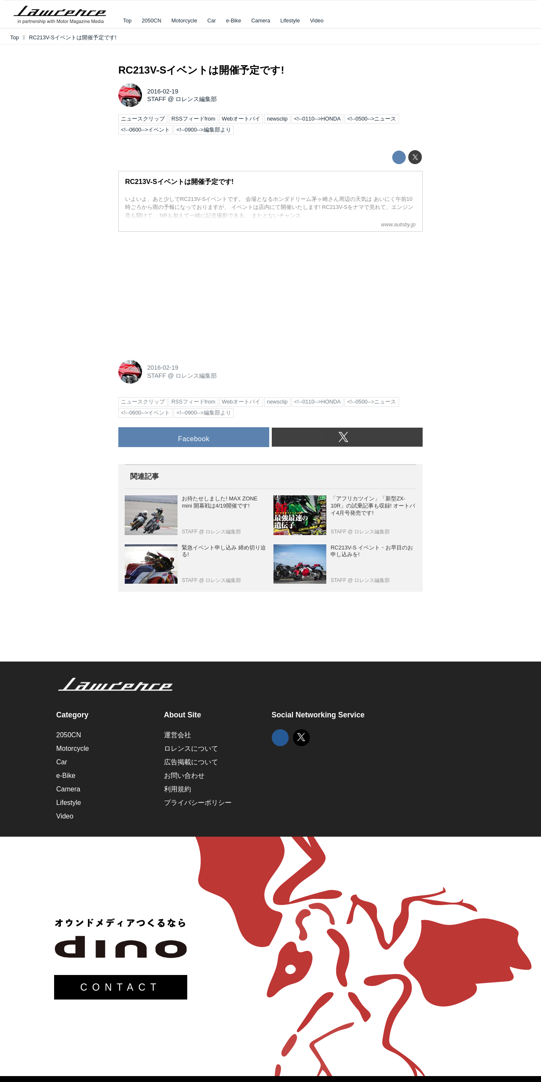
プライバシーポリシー (198, 802)
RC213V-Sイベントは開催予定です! (201, 70)
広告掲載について (191, 762)
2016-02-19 (162, 91)
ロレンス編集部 (196, 99)
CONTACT (120, 987)
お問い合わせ (184, 775)
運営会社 (177, 735)
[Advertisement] (181, 291)
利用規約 (177, 789)
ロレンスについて (191, 748)
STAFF (156, 99)
